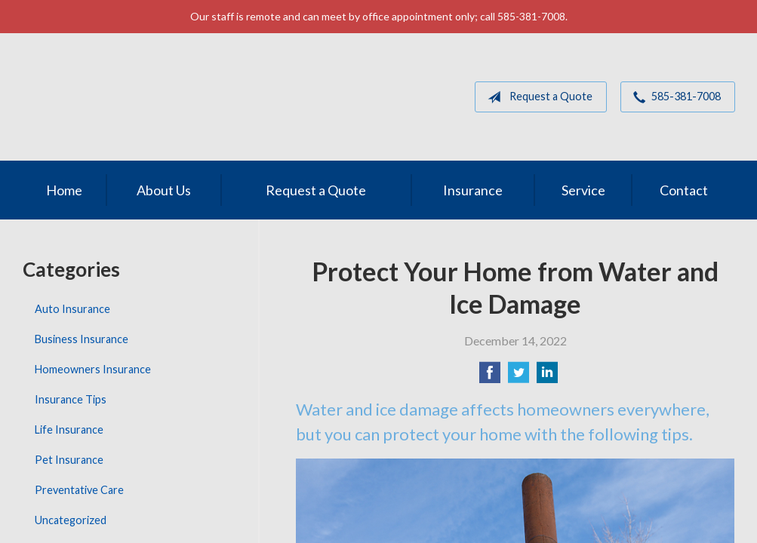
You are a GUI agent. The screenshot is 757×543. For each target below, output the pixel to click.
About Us (164, 190)
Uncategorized (70, 520)
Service (583, 190)
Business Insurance (81, 339)
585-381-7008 (674, 97)
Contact (684, 190)
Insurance (473, 190)
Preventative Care (79, 489)
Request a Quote (537, 97)
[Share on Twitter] (518, 377)
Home (64, 190)
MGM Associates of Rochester (127, 97)
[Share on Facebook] (489, 377)
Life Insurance (69, 429)
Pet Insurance (69, 459)
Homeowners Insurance (93, 369)
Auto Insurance (72, 308)
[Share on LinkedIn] (547, 377)
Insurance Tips (70, 399)
